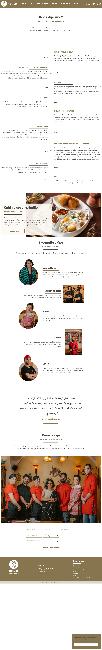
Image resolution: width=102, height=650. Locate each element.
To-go (54, 4)
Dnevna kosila (42, 4)
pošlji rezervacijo (51, 548)
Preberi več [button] (83, 641)
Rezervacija (65, 4)
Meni (31, 4)
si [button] (94, 4)
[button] (87, 4)
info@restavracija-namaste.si (45, 573)
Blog (76, 4)
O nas (24, 4)
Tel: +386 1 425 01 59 (43, 570)
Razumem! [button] (86, 644)
